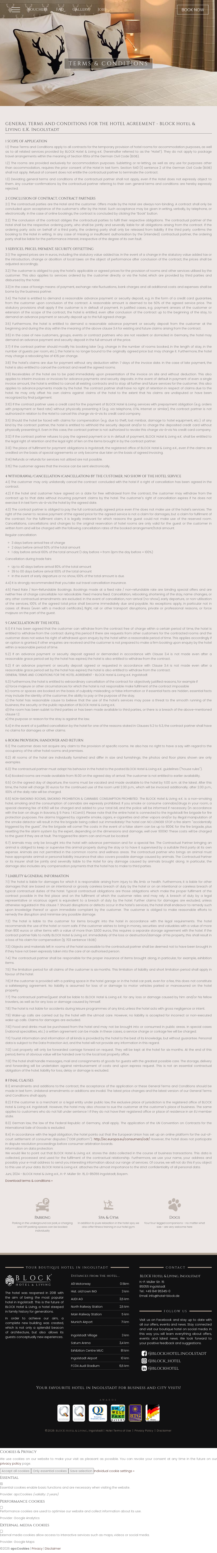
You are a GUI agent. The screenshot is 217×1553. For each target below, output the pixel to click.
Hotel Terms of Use (118, 1430)
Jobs (102, 9)
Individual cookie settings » (114, 1471)
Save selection (81, 1471)
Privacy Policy (144, 1430)
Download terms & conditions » (29, 1181)
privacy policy (10, 1463)
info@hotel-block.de (164, 1296)
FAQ (60, 9)
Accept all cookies (15, 1471)
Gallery (80, 9)
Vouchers (37, 9)
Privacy (37, 1548)
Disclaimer (164, 1430)
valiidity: (40, 1494)
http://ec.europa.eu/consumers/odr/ (122, 1139)
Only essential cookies (50, 1471)
